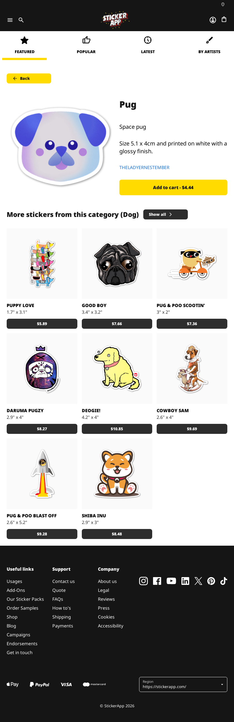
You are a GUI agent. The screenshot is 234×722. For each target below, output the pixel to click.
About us (107, 581)
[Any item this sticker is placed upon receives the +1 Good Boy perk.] (117, 368)
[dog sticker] (117, 263)
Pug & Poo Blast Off (32, 516)
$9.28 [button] (42, 533)
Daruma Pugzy (25, 410)
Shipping (61, 617)
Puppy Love (20, 305)
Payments (62, 626)
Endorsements (22, 644)
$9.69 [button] (192, 428)
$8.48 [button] (117, 533)
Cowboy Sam (173, 410)
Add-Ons (16, 590)
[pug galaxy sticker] (42, 368)
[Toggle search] (20, 20)
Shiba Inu (94, 516)
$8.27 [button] (42, 428)
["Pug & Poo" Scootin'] (192, 263)
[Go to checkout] (224, 19)
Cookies (106, 617)
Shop (12, 617)
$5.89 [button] (42, 323)
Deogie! (91, 410)
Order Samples (22, 608)
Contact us (63, 581)
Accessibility (110, 626)
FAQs (57, 599)
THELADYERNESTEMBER (144, 167)
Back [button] (21, 78)
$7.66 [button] (117, 323)
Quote (59, 590)
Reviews (106, 599)
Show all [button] (161, 214)
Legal (103, 590)
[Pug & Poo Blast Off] (42, 473)
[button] (181, 684)
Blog (11, 626)
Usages (14, 581)
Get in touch (20, 652)
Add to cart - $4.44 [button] (173, 187)
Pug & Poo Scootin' (181, 305)
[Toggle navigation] (10, 20)
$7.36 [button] (192, 323)
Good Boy (94, 305)
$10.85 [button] (117, 428)
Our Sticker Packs (25, 599)
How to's (61, 608)
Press (104, 608)
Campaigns (18, 635)
